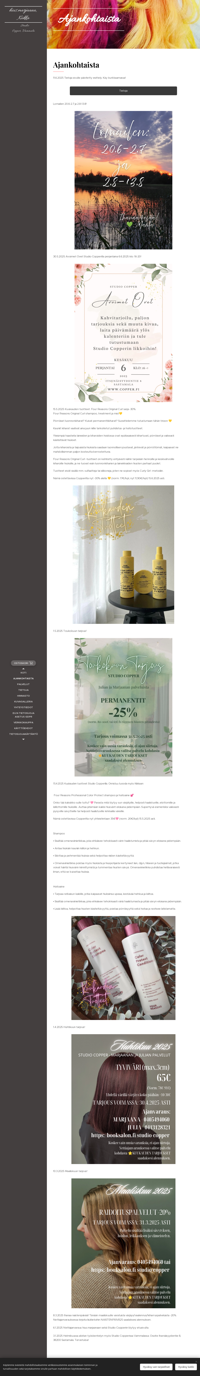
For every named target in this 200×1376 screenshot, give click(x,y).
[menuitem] (23, 672)
